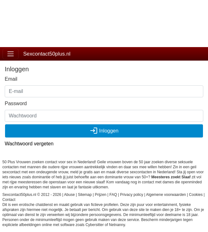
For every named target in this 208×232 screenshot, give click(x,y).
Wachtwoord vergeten (29, 143)
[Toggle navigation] (11, 53)
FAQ (113, 194)
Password (16, 103)
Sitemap (85, 194)
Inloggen (104, 131)
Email (11, 79)
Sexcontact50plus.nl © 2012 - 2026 (32, 194)
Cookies (196, 194)
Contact (9, 199)
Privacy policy (131, 194)
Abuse (69, 194)
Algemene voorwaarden (166, 194)
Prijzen (100, 194)
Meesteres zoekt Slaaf (171, 177)
